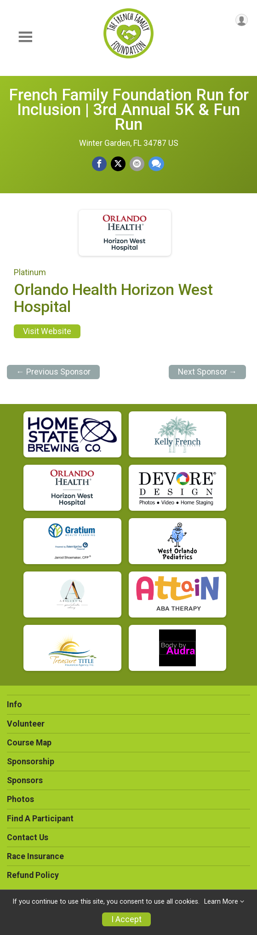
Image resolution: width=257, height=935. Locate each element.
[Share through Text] (156, 163)
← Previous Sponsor (53, 371)
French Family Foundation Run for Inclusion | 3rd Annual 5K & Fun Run (129, 109)
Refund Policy (33, 875)
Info (14, 704)
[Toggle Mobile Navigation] (25, 37)
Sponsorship (30, 761)
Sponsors (25, 780)
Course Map (29, 742)
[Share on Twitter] (118, 163)
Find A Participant (40, 818)
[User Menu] (241, 20)
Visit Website (47, 331)
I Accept (126, 919)
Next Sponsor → (207, 371)
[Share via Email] (137, 163)
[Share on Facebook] (99, 163)
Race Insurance (35, 856)
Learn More (221, 902)
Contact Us (27, 837)
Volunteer (26, 723)
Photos (20, 799)
